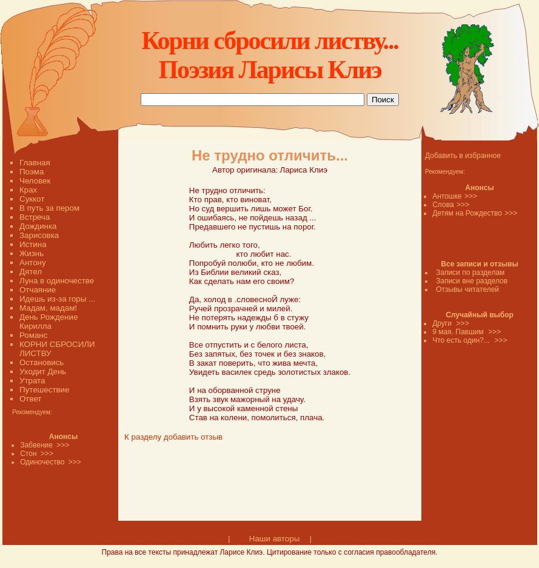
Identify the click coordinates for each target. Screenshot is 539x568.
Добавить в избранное (463, 155)
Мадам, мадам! (48, 307)
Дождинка (37, 226)
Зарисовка (39, 235)
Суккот (31, 198)
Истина (33, 244)
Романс (33, 335)
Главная (34, 162)
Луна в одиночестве (56, 280)
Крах (28, 189)
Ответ (30, 398)
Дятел (30, 271)
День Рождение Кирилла (48, 321)
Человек (34, 180)
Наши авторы (274, 538)
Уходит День (42, 371)
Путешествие (44, 389)
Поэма (31, 171)
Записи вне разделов (471, 281)
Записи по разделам (470, 272)
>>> (470, 196)
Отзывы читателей (467, 289)
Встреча (34, 217)
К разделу (142, 436)
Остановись (41, 362)
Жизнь (31, 253)
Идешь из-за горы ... (57, 298)
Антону (32, 262)
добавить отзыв (193, 436)
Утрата (32, 380)
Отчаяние (37, 289)
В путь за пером (49, 208)
